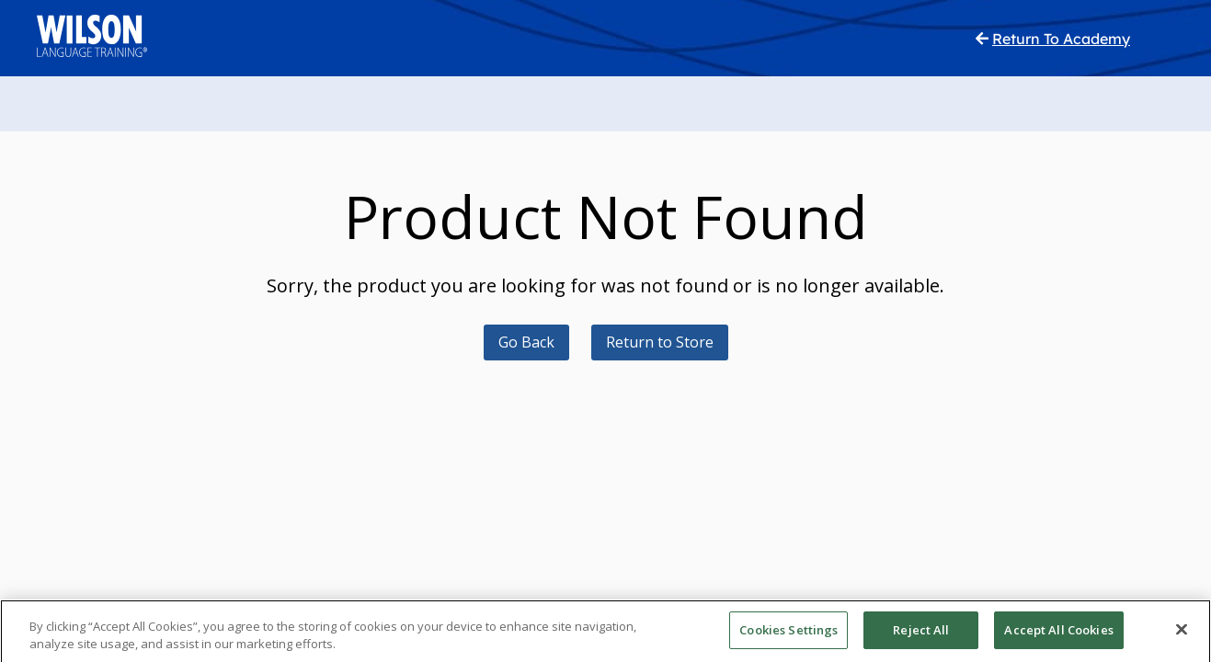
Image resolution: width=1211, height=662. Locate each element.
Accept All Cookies (1058, 641)
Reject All (921, 641)
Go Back (526, 342)
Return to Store (660, 342)
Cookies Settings (788, 641)
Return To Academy (1061, 38)
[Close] (1181, 640)
